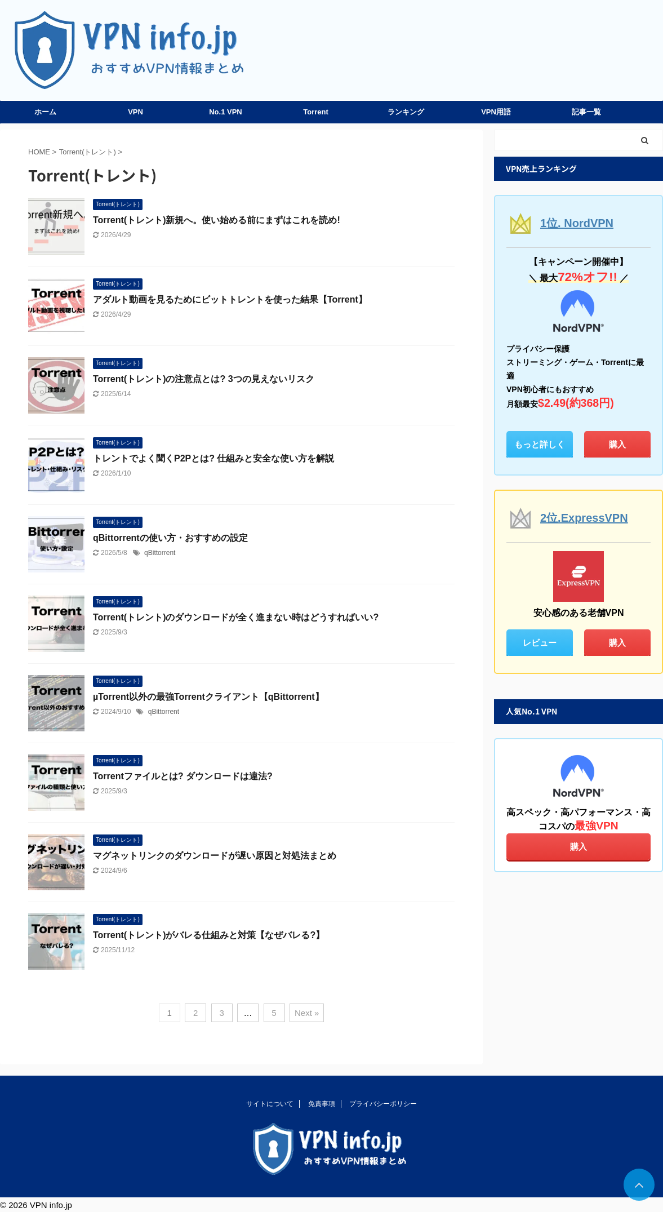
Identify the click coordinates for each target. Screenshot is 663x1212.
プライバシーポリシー (383, 1104)
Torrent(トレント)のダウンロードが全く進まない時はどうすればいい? (236, 617)
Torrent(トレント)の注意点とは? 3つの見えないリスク (203, 379)
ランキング (406, 112)
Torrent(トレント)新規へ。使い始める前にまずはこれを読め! (216, 220)
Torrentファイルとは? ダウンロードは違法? (183, 776)
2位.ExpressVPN (584, 518)
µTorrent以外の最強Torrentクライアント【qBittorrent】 (208, 697)
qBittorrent (159, 553)
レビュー (540, 642)
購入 (617, 444)
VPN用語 (496, 112)
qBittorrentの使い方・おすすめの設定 (170, 538)
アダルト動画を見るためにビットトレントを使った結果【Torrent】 (230, 299)
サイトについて (269, 1104)
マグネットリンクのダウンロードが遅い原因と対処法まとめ (214, 855)
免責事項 (321, 1104)
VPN (135, 112)
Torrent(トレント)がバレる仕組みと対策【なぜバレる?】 (208, 935)
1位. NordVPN (576, 223)
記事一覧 (586, 112)
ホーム (45, 112)
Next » (307, 1013)
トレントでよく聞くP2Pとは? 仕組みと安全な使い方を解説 (213, 458)
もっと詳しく (539, 444)
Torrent (315, 112)
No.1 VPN (225, 112)
